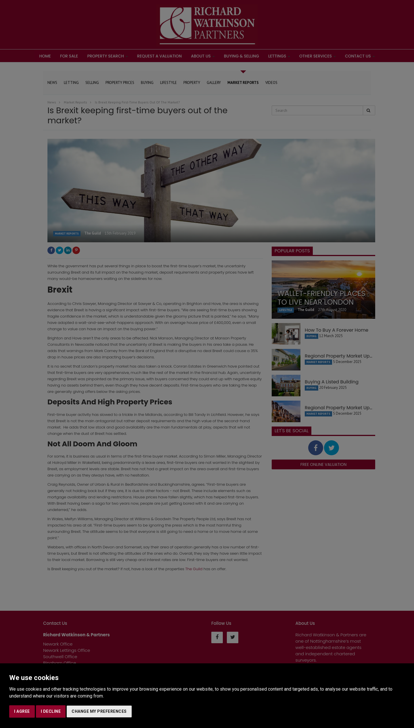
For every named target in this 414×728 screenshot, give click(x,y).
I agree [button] (22, 711)
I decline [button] (51, 711)
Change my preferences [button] (99, 711)
